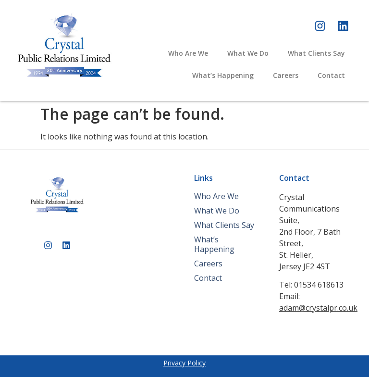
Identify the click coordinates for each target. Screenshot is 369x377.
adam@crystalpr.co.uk (318, 307)
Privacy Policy (184, 362)
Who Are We (188, 53)
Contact (331, 75)
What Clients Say (316, 53)
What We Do (248, 53)
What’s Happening (223, 75)
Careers (285, 75)
